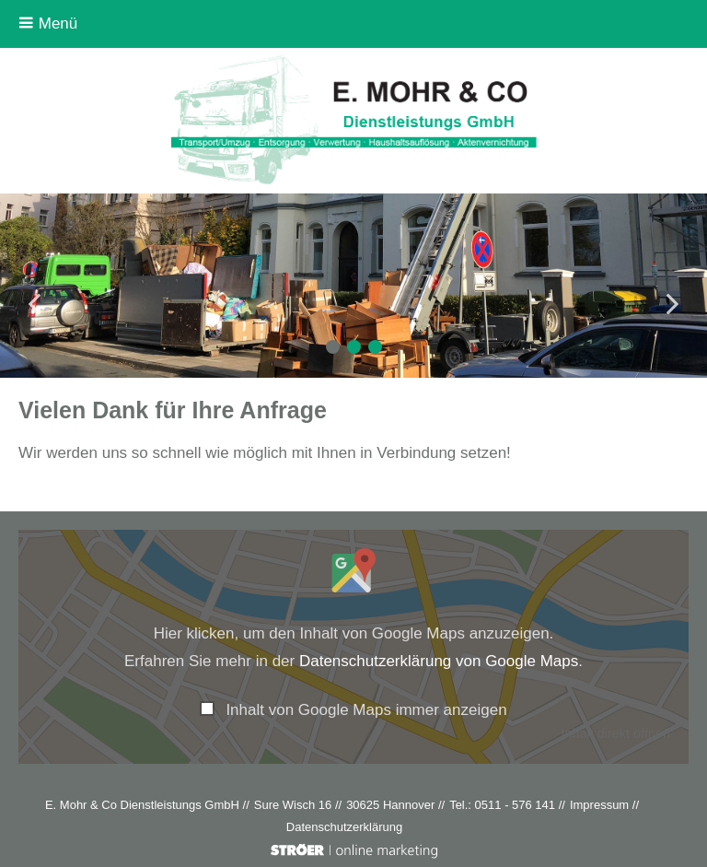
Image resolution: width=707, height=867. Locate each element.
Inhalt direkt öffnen (615, 733)
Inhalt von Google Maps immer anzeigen (366, 710)
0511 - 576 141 (515, 805)
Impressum (599, 805)
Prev (36, 304)
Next (670, 304)
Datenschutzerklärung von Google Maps (438, 661)
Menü (47, 23)
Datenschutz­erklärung (344, 827)
